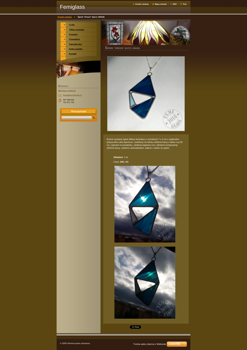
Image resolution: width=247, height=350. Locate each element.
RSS (175, 4)
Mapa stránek (161, 4)
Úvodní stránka (142, 4)
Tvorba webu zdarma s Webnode (149, 344)
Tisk (184, 4)
